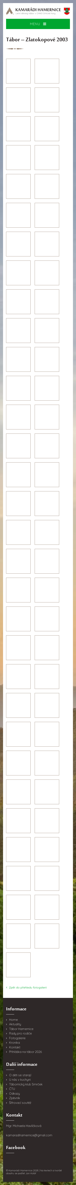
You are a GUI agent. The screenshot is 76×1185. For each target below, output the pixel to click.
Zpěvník (14, 1098)
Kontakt (14, 1047)
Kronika (14, 1043)
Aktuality (15, 1024)
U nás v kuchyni (20, 1080)
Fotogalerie (17, 1038)
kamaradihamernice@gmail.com (29, 1135)
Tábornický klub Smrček (26, 1084)
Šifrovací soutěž (20, 1103)
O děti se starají (20, 1075)
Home (13, 1020)
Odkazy (14, 1093)
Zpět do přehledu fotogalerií (26, 987)
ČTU (12, 1089)
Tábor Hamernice (21, 1029)
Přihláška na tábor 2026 (25, 1052)
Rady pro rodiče (20, 1033)
